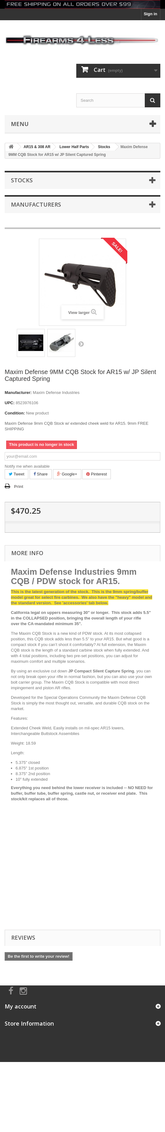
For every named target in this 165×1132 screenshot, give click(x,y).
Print (18, 486)
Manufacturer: (18, 392)
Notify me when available (27, 466)
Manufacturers (36, 204)
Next (81, 344)
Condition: (15, 413)
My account (20, 1006)
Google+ (67, 474)
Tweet (16, 474)
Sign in (150, 14)
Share (41, 474)
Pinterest (96, 474)
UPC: (10, 402)
